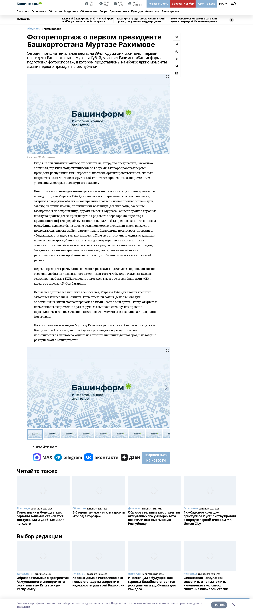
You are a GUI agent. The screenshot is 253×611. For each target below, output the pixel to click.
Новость (23, 19)
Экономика (39, 11)
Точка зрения (170, 11)
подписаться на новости (156, 457)
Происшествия (119, 11)
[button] (166, 387)
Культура (137, 11)
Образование (88, 11)
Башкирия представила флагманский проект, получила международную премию (141, 20)
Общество (55, 11)
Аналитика (152, 11)
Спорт (103, 11)
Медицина (71, 11)
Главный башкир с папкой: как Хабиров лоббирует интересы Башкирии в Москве (87, 20)
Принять (219, 604)
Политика (23, 11)
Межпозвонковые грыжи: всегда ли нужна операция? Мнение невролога (194, 20)
